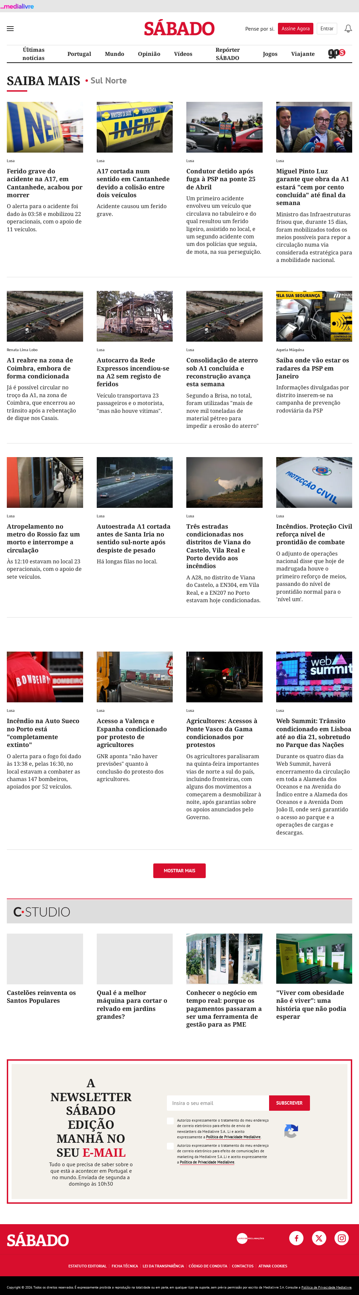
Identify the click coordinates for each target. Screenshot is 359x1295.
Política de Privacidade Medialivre (233, 1137)
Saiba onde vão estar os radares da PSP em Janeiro (312, 368)
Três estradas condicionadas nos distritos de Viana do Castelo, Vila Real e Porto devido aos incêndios (218, 546)
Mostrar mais (179, 871)
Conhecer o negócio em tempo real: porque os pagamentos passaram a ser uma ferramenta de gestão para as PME (224, 1008)
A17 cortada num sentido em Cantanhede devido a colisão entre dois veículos (133, 183)
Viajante (303, 54)
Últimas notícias (33, 54)
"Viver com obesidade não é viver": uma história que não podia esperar (311, 1004)
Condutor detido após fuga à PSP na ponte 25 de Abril (220, 179)
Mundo (114, 54)
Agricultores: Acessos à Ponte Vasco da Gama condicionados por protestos (221, 733)
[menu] (10, 28)
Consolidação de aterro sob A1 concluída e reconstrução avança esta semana (222, 372)
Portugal (79, 54)
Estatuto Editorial (87, 1265)
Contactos (242, 1265)
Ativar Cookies (273, 1265)
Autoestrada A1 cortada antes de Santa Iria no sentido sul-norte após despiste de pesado (134, 538)
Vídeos (183, 54)
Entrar (327, 28)
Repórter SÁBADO (228, 54)
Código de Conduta (208, 1265)
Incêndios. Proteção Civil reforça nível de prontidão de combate (314, 534)
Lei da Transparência (163, 1265)
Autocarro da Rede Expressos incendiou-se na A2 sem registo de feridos (133, 372)
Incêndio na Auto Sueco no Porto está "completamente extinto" (43, 733)
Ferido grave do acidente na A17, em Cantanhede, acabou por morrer (44, 183)
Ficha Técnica (125, 1265)
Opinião (149, 54)
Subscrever (289, 1103)
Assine (296, 28)
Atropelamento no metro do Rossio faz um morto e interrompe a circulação (43, 538)
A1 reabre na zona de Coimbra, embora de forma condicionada (40, 368)
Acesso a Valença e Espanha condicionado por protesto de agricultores (132, 733)
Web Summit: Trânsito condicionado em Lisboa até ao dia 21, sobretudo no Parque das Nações (314, 733)
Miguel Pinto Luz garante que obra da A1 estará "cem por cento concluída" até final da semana (312, 187)
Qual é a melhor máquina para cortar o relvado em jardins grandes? (132, 1004)
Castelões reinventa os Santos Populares (41, 996)
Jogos (270, 54)
